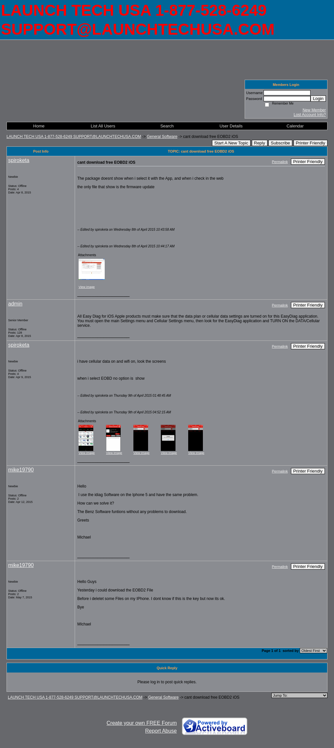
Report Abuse (161, 731)
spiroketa (18, 160)
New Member (314, 110)
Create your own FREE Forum (142, 723)
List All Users (103, 126)
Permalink (280, 162)
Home (39, 126)
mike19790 (21, 470)
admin (15, 304)
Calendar (295, 126)
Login (318, 98)
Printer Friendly (310, 143)
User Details (231, 126)
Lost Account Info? (310, 114)
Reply (259, 143)
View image (87, 287)
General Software (162, 136)
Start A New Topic (231, 143)
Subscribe (280, 143)
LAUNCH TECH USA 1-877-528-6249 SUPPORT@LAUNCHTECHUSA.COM (74, 136)
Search (167, 126)
